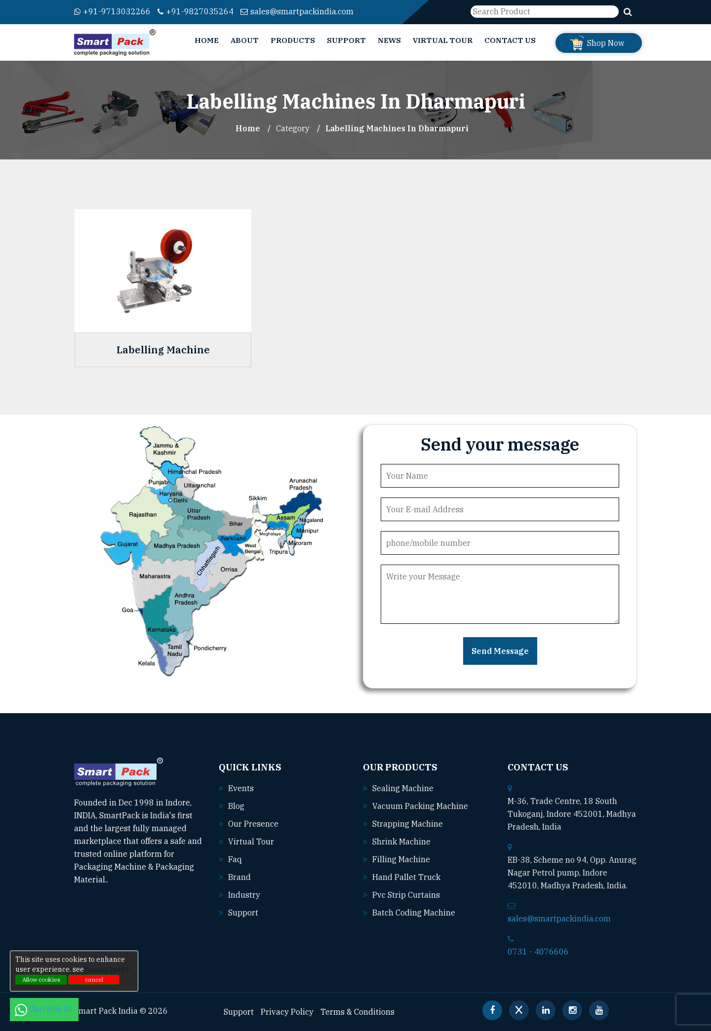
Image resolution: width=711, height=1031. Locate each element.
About (245, 40)
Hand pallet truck (406, 877)
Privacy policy (106, 969)
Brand (239, 877)
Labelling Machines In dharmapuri (397, 128)
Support (346, 40)
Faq (235, 859)
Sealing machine (403, 788)
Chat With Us (44, 1009)
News (389, 40)
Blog (236, 806)
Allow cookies (41, 979)
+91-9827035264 (196, 11)
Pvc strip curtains (406, 895)
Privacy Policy (287, 1012)
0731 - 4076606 (538, 951)
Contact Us (510, 40)
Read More (133, 879)
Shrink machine (401, 841)
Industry (244, 895)
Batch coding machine (413, 912)
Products (293, 40)
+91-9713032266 (112, 11)
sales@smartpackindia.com (297, 11)
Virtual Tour (443, 40)
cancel (94, 979)
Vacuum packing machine (420, 806)
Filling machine (401, 859)
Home (207, 40)
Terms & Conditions (357, 1012)
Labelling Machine (163, 349)
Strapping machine (407, 824)
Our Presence (253, 824)
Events (241, 788)
